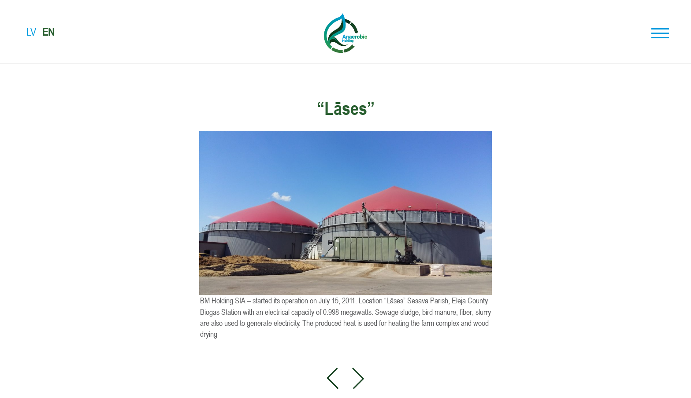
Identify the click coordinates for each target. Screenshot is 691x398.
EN (48, 32)
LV (31, 32)
